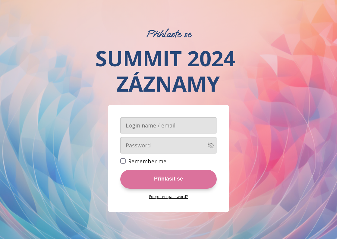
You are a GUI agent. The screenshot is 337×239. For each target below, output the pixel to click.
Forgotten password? (168, 196)
